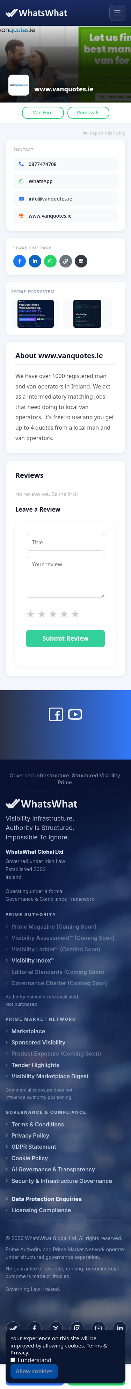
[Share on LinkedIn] (35, 261)
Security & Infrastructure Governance (62, 1180)
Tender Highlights (35, 1065)
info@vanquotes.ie (45, 198)
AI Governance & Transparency (53, 1169)
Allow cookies (34, 1371)
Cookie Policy (30, 1158)
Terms (94, 1345)
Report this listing (104, 133)
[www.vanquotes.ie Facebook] (56, 714)
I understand (34, 1360)
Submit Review (65, 638)
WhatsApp (35, 181)
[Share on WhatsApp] (50, 261)
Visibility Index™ (33, 960)
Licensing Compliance (41, 1210)
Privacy (19, 1352)
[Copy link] (65, 261)
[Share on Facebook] (19, 261)
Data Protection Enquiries (47, 1198)
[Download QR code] (81, 261)
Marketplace (28, 1031)
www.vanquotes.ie (45, 215)
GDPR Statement (34, 1146)
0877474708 (37, 164)
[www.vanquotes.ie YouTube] (75, 714)
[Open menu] (117, 13)
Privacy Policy (31, 1135)
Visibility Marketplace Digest (50, 1076)
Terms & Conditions (38, 1124)
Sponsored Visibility (39, 1042)
